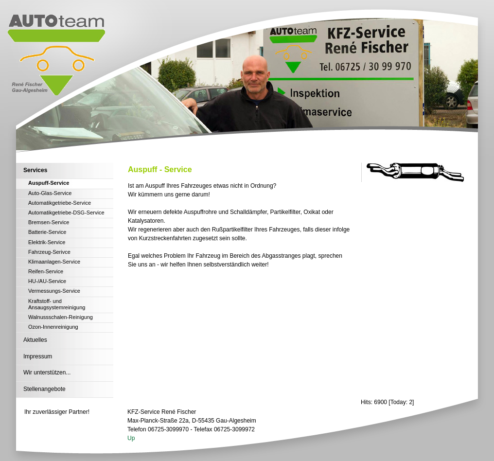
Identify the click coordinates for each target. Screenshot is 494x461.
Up (131, 438)
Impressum (37, 356)
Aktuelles (35, 340)
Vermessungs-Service (54, 291)
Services (35, 170)
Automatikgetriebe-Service (59, 203)
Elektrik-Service (46, 242)
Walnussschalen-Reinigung (60, 317)
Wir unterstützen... (47, 372)
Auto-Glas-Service (49, 193)
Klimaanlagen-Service (54, 262)
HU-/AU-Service (47, 281)
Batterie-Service (47, 232)
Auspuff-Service (48, 183)
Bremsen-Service (48, 222)
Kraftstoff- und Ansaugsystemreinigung (56, 304)
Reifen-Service (45, 271)
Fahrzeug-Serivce (49, 252)
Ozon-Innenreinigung (53, 327)
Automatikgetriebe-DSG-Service (66, 212)
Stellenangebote (44, 389)
